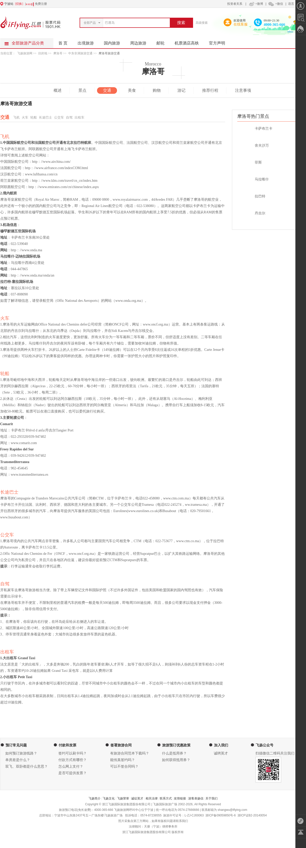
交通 (107, 90)
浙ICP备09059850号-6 (220, 815)
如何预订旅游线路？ (21, 753)
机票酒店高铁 (189, 41)
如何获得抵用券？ (176, 760)
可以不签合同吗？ (124, 766)
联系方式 (166, 798)
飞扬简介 (94, 798)
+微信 (275, 4)
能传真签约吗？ (122, 760)
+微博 (255, 4)
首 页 (62, 43)
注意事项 (243, 90)
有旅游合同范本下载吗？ (129, 753)
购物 (157, 90)
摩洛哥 (57, 53)
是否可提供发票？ (72, 773)
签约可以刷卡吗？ (72, 753)
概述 (58, 90)
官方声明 (219, 41)
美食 (132, 90)
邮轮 (163, 41)
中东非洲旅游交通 (80, 53)
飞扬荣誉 (123, 798)
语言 (291, 4)
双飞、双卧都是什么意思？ (26, 766)
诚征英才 (137, 798)
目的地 (43, 53)
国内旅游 (114, 41)
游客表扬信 (195, 798)
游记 (181, 90)
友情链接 (180, 798)
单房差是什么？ (17, 760)
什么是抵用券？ (174, 753)
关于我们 (211, 798)
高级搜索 (202, 23)
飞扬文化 (109, 798)
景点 (82, 90)
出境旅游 (88, 41)
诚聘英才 (221, 753)
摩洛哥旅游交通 (109, 53)
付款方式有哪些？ (72, 760)
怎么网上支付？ (70, 766)
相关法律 (152, 798)
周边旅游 (140, 41)
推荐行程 (210, 90)
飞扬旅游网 (24, 53)
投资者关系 (234, 4)
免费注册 (41, 4)
